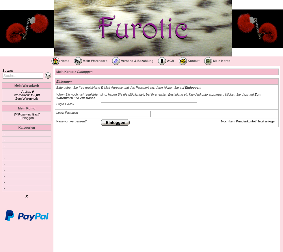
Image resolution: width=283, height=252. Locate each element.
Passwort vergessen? (71, 121)
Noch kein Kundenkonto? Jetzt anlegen (248, 121)
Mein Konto (65, 71)
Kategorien (26, 127)
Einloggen (27, 118)
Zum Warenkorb (26, 98)
